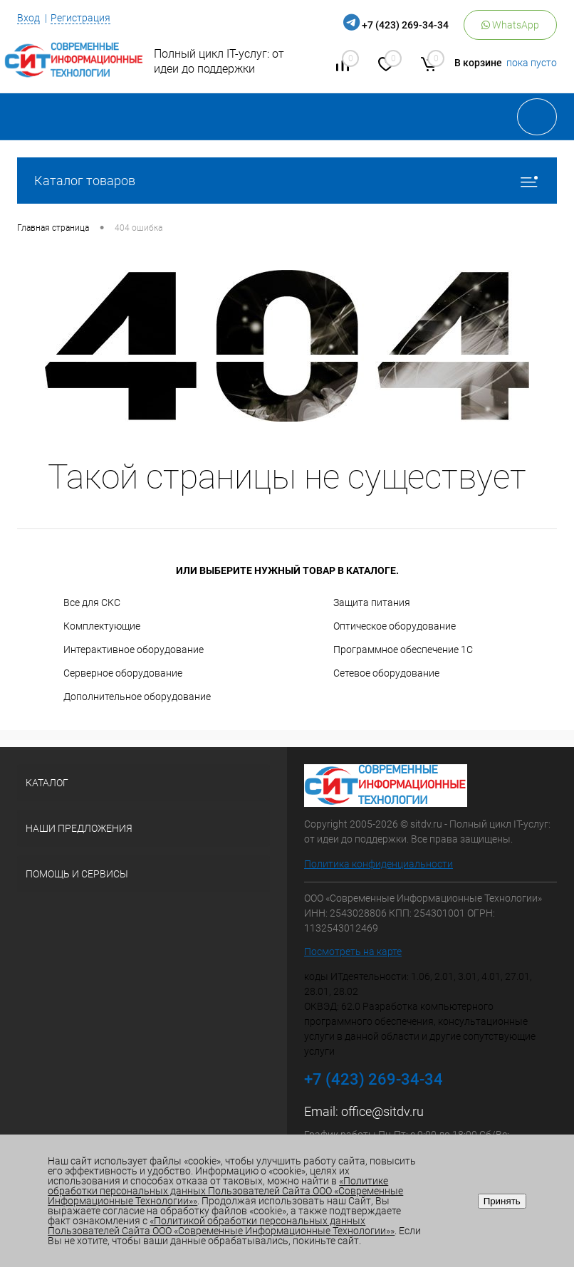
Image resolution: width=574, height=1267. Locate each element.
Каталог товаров (287, 180)
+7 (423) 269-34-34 (405, 25)
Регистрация (80, 18)
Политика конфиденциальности (378, 864)
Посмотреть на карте (353, 951)
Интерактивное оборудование (133, 649)
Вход (28, 18)
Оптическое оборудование (394, 626)
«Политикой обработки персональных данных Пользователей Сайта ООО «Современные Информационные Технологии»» (221, 1225)
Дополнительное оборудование (137, 696)
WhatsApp (510, 25)
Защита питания (371, 602)
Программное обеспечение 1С (403, 649)
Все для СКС (91, 602)
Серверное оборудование (122, 673)
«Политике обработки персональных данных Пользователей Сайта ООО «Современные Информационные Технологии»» (225, 1190)
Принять (502, 1201)
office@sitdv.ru (382, 1111)
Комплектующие (101, 626)
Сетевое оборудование (386, 673)
